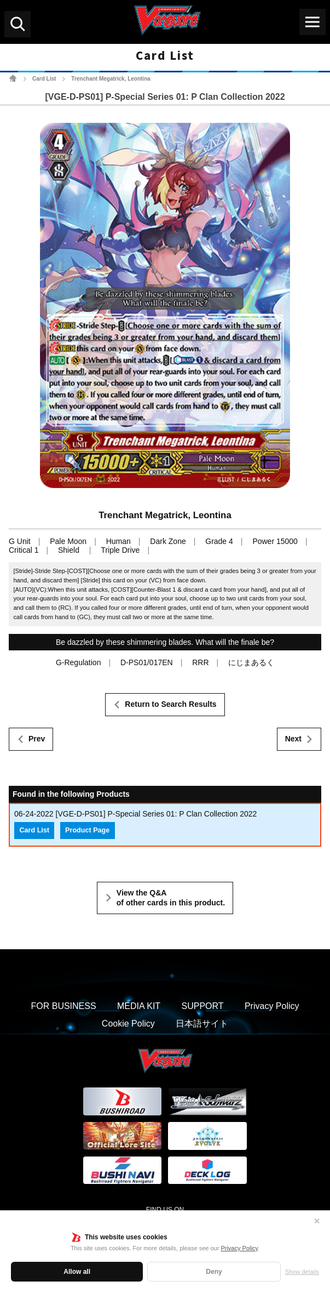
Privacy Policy (239, 1248)
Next (293, 738)
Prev (36, 738)
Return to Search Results (170, 704)
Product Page (87, 830)
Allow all (76, 1272)
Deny (214, 1272)
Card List (44, 79)
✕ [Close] (317, 1221)
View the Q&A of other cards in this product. (171, 897)
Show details (302, 1271)
